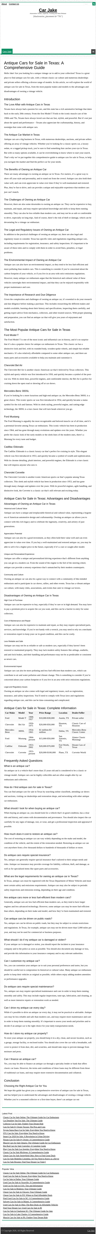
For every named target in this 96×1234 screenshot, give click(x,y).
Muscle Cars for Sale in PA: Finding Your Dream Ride (25, 1217)
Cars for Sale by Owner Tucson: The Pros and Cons (24, 1127)
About (4, 4)
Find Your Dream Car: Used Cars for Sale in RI (22, 1208)
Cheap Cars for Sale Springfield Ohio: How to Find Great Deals (29, 1155)
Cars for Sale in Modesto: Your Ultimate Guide (22, 1189)
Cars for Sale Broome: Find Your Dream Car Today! (24, 1162)
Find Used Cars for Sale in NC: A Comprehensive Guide (26, 1198)
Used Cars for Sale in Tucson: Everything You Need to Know (28, 1176)
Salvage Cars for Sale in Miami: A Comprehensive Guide (26, 1201)
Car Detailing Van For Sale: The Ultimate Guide (23, 1120)
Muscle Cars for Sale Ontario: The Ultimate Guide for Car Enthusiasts (32, 1143)
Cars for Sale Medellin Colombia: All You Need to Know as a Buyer (31, 1159)
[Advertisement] (48, 31)
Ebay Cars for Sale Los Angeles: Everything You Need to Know (29, 1149)
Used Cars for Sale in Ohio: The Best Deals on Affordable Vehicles (30, 1205)
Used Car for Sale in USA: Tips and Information (23, 1186)
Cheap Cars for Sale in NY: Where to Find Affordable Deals (27, 1195)
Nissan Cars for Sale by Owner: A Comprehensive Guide (26, 1139)
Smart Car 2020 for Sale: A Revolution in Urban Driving (26, 1136)
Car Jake (48, 10)
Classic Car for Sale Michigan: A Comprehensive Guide (26, 1152)
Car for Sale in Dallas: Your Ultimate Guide (21, 1179)
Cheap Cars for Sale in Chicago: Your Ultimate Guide (25, 1192)
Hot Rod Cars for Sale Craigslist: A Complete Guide (24, 1146)
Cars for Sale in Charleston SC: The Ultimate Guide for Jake (28, 1211)
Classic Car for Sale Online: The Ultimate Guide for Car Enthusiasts (31, 1117)
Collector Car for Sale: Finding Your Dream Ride (23, 1124)
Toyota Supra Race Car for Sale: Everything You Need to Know (29, 1130)
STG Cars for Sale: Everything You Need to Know (24, 1133)
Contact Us (14, 4)
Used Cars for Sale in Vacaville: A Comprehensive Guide (26, 1182)
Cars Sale (7, 51)
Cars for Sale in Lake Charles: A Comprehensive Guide (25, 1214)
